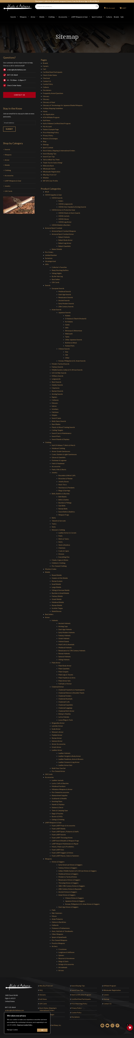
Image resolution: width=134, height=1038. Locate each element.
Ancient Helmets (64, 623)
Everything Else (63, 557)
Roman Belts (63, 509)
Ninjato (54, 415)
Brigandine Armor (58, 723)
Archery (54, 946)
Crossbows (62, 949)
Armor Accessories (58, 744)
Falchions (55, 412)
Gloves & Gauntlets (59, 457)
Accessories (63, 17)
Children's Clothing (58, 563)
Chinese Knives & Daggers (74, 898)
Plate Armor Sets (64, 681)
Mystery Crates (50, 569)
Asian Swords (56, 310)
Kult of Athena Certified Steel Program (57, 123)
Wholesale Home (49, 169)
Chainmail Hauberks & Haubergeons (71, 690)
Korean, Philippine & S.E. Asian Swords (72, 361)
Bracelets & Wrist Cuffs (66, 475)
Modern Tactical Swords (60, 364)
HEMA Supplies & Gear (53, 195)
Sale (122, 17)
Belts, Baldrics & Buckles (61, 494)
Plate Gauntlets (64, 669)
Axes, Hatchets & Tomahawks (62, 931)
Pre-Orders (49, 252)
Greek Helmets (63, 638)
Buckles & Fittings (65, 503)
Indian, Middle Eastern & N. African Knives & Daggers (77, 871)
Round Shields (57, 575)
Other (67, 358)
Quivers (61, 955)
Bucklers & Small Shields (60, 593)
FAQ (41, 990)
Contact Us (19, 95)
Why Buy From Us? (50, 175)
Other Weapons (57, 934)
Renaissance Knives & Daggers (69, 880)
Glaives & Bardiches (59, 922)
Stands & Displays (58, 804)
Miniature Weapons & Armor (62, 789)
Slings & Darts (63, 961)
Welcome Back (48, 166)
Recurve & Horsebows (66, 958)
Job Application (48, 114)
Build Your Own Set (59, 768)
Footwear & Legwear (59, 460)
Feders (60, 201)
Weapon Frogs (63, 515)
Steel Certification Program (81, 995)
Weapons (23, 17)
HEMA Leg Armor (65, 222)
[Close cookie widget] (42, 1030)
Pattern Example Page (51, 129)
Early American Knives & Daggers (70, 865)
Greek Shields (57, 599)
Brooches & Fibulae (65, 478)
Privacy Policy (48, 135)
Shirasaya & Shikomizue (73, 331)
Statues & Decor (57, 807)
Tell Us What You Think (51, 160)
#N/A (47, 192)
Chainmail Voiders (64, 696)
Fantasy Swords (57, 367)
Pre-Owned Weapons (59, 940)
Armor (33, 17)
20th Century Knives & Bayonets (70, 889)
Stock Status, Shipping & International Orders (59, 151)
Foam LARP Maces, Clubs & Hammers (65, 856)
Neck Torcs (62, 485)
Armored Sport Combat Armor (63, 234)
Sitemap (46, 144)
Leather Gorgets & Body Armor (69, 756)
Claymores (55, 388)
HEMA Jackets (63, 216)
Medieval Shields (58, 602)
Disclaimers (47, 90)
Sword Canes (56, 418)
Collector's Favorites (59, 267)
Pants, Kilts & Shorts (59, 469)
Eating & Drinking (58, 819)
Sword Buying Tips (49, 154)
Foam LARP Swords (59, 835)
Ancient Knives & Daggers (67, 892)
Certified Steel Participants (52, 72)
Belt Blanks (62, 497)
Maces (54, 916)
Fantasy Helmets (64, 635)
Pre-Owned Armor (58, 771)
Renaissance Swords (65, 297)
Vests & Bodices (64, 545)
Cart (44, 69)
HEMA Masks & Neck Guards (69, 213)
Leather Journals (57, 780)
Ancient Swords (64, 300)
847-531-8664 (12, 75)
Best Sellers (56, 279)
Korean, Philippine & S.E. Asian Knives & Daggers (82, 904)
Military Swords (57, 376)
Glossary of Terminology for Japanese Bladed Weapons (62, 105)
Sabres (54, 406)
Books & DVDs (57, 816)
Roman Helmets (64, 653)
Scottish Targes (57, 608)
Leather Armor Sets (65, 765)
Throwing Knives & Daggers (68, 883)
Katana (67, 315)
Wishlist (46, 178)
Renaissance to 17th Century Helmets (71, 651)
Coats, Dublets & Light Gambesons (64, 454)
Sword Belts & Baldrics (66, 512)
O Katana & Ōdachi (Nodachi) (75, 319)
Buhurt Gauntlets (64, 246)
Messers (55, 403)
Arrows (61, 970)
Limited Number (51, 255)
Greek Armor (56, 747)
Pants (60, 536)
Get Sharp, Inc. (56, 1025)
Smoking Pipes (57, 801)
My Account (110, 8)
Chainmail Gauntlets (65, 705)
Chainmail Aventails (65, 699)
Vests (54, 527)
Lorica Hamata (63, 717)
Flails (53, 910)
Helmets (55, 620)
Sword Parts (56, 436)
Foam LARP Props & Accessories (63, 826)
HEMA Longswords (65, 204)
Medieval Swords (64, 291)
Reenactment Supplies (60, 795)
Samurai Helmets (64, 656)
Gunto (67, 325)
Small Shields (56, 584)
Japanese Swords (64, 312)
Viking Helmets (64, 660)
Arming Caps (63, 626)
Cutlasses (55, 400)
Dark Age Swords (64, 294)
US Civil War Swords (59, 373)
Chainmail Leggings (65, 708)
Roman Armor (57, 738)
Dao (66, 352)
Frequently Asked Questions (53, 93)
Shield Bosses (56, 611)
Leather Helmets (64, 753)
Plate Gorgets (63, 672)
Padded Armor (57, 735)
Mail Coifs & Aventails (66, 644)
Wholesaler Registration (51, 172)
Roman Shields (57, 605)
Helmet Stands (63, 641)
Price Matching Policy (51, 132)
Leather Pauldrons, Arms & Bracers (70, 759)
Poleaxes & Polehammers (61, 928)
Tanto (67, 337)
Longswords (56, 379)
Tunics (54, 524)
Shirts (54, 518)
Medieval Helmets (65, 647)
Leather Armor (57, 750)
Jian (66, 355)
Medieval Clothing (58, 448)
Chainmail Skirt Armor (66, 711)
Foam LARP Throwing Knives (62, 838)
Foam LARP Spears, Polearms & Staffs (65, 831)
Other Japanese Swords (73, 340)
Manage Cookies (12, 1030)
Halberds (55, 925)
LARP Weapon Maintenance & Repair (65, 844)
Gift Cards (8, 191)
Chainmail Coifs (64, 702)
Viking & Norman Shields (61, 590)
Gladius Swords (57, 385)
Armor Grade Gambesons (61, 451)
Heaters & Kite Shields (60, 578)
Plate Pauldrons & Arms (66, 678)
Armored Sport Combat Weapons (64, 231)
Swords (13, 17)
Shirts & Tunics (63, 539)
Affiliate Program (109, 986)
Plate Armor (56, 663)
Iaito (66, 328)
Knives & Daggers (58, 862)
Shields (41, 17)
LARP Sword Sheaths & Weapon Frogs (65, 841)
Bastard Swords (57, 391)
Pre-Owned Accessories (60, 792)
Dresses (61, 554)
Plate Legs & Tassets (65, 675)
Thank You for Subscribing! (52, 163)
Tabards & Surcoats (59, 521)
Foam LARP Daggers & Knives (62, 853)
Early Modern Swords (66, 303)
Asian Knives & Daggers (66, 895)
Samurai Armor (57, 741)
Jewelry (7, 186)
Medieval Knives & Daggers (68, 874)
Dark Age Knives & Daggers (68, 907)
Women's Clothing (58, 530)
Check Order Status (14, 85)
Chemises (61, 548)
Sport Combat (97, 17)
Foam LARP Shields (58, 829)
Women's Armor (57, 732)
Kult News (46, 120)
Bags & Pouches (57, 813)
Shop (44, 141)
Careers (45, 66)
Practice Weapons (58, 943)
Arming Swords (57, 394)
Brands (116, 17)
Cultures (109, 17)
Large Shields (56, 587)
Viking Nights (57, 273)
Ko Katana (69, 322)
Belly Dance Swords (59, 421)
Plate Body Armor (64, 666)
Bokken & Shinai (71, 343)
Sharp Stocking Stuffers (60, 270)
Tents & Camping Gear (60, 810)
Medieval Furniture (58, 786)
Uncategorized (50, 261)
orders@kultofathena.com (16, 70)
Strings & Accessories (66, 964)
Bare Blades (56, 424)
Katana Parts (69, 346)
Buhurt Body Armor (65, 240)
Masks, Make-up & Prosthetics (63, 847)
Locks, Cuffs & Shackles (60, 783)
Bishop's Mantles (64, 714)
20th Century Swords (65, 306)
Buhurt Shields (57, 249)
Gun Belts (61, 506)
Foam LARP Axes (58, 850)
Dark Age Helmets (65, 629)
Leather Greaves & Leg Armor (69, 762)
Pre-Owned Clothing (59, 566)
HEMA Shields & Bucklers (61, 225)
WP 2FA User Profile (50, 181)
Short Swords (56, 382)
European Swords (58, 288)
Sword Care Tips (49, 157)
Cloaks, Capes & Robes (60, 560)
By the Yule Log (57, 276)
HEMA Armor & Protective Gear (63, 210)
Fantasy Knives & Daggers (67, 868)
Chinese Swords (64, 349)
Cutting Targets (57, 430)
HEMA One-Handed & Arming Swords (72, 207)
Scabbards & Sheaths (59, 798)
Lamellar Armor (57, 726)
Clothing (51, 17)
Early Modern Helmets (66, 632)
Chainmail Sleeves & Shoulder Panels (71, 693)
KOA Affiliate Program (51, 117)
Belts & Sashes (63, 500)
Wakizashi (69, 334)
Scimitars (55, 409)
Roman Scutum (57, 581)
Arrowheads (62, 967)
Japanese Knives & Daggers (75, 901)
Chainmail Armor (58, 687)
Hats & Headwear (58, 463)
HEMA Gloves (63, 219)
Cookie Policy (48, 84)
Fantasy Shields (57, 596)
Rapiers (54, 397)
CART (124, 8)
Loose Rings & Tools (65, 720)
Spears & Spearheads (59, 937)
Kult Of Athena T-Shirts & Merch (63, 445)
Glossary (46, 96)
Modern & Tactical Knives (67, 877)
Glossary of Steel (49, 102)
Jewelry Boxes (63, 481)
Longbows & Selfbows (66, 952)
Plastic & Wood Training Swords (63, 427)
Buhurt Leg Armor (64, 243)
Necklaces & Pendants (66, 488)
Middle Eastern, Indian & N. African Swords (67, 370)
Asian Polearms (57, 919)
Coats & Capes (63, 551)
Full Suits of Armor (65, 684)
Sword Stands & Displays (60, 439)
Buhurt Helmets (64, 237)
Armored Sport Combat (53, 228)
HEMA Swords (57, 198)
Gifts (47, 264)
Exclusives (48, 258)
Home (45, 111)
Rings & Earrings (64, 490)
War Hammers (57, 913)
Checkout (46, 78)
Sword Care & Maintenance (61, 433)
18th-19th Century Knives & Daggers (71, 886)
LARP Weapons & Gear (79, 17)
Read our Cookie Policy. (24, 1025)
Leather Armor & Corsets (67, 533)
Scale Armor (56, 729)
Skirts (60, 542)
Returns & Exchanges (50, 138)
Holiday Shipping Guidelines (53, 108)
